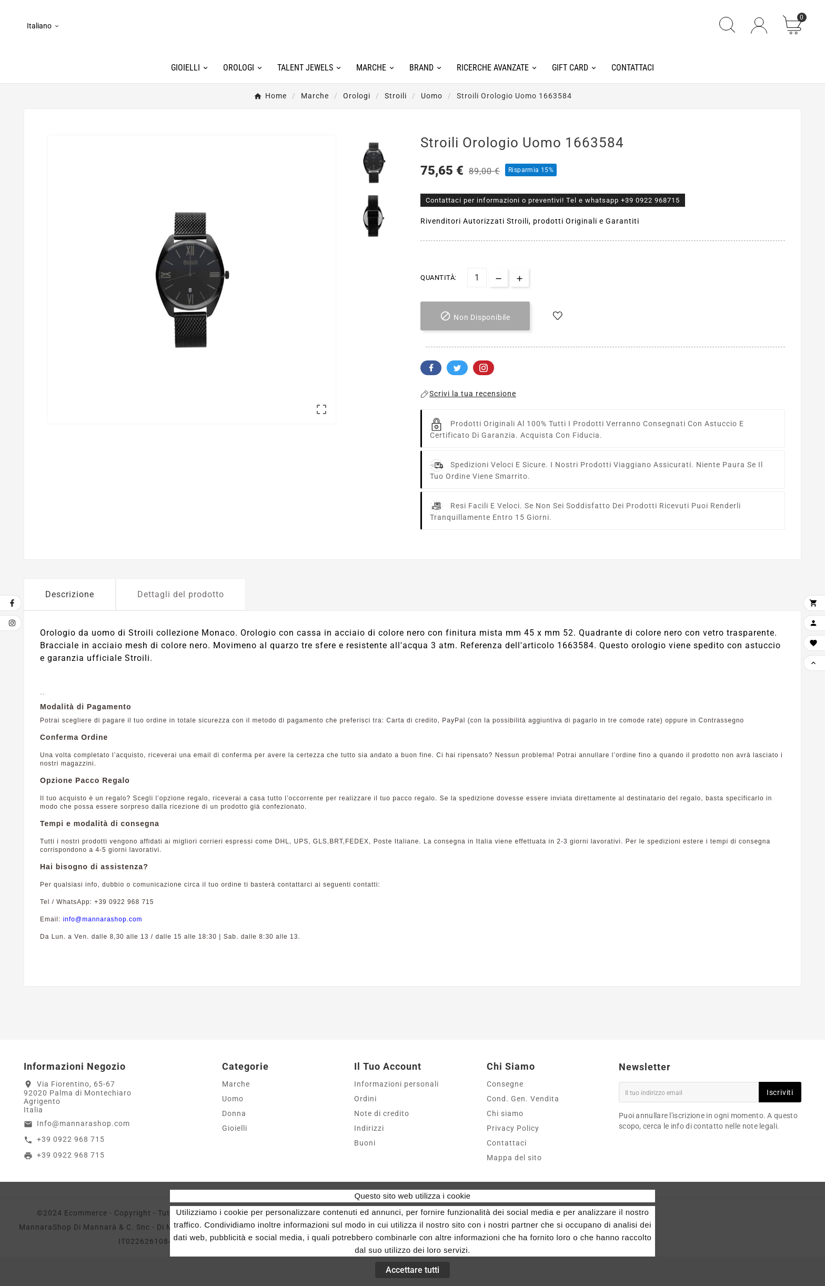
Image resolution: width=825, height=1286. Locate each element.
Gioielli (234, 1157)
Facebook (430, 397)
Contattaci (507, 1172)
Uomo (233, 1128)
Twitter (457, 397)
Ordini (365, 1128)
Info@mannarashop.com (83, 1153)
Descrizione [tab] (69, 624)
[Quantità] (477, 307)
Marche (236, 1113)
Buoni (365, 1172)
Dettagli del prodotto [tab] (180, 624)
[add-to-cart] (475, 345)
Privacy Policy (513, 1157)
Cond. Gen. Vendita (523, 1128)
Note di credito (381, 1143)
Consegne (505, 1113)
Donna (234, 1143)
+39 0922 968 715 (71, 1169)
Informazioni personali (396, 1113)
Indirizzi (369, 1157)
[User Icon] (759, 41)
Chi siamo (505, 1143)
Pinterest (483, 397)
